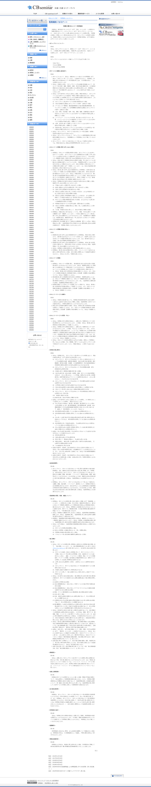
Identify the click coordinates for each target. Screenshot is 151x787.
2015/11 (31, 313)
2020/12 (31, 225)
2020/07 (31, 235)
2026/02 (31, 129)
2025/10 (31, 133)
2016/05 (31, 307)
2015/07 (31, 319)
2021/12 (31, 207)
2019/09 (31, 249)
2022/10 (31, 189)
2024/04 (31, 159)
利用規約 (40, 783)
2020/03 (31, 237)
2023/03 (31, 181)
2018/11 (31, 267)
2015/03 (31, 327)
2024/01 (31, 165)
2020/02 (31, 239)
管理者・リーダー (35, 72)
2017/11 (31, 281)
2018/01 (31, 277)
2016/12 (31, 295)
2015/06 (31, 321)
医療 (31, 57)
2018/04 (31, 273)
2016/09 (31, 299)
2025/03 (31, 143)
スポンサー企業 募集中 (52, 780)
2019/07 (31, 253)
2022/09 (31, 191)
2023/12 (31, 167)
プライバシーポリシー (59, 548)
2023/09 (31, 173)
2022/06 (31, 195)
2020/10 (31, 229)
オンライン (33, 95)
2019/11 (31, 245)
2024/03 (31, 161)
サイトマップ (41, 780)
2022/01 (31, 205)
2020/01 (31, 241)
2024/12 (31, 147)
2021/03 (31, 219)
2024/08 (31, 153)
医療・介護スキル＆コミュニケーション (38, 46)
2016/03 (31, 309)
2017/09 (31, 283)
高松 (31, 114)
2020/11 (31, 227)
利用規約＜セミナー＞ (66, 18)
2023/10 (31, 171)
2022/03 (31, 201)
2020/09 (31, 231)
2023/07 (31, 175)
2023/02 (31, 183)
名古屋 (31, 97)
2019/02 (31, 261)
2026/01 (31, 131)
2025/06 (31, 139)
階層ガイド (43, 77)
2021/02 (31, 221)
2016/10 (31, 297)
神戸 (31, 105)
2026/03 (31, 127)
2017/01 (31, 293)
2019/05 (31, 257)
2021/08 (31, 213)
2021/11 (31, 209)
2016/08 (31, 301)
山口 (31, 112)
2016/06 (31, 305)
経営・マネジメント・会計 (37, 37)
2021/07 (31, 215)
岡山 (31, 107)
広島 (31, 110)
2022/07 (31, 193)
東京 (31, 92)
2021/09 (31, 211)
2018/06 (31, 271)
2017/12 (31, 279)
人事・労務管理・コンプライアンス (38, 42)
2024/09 (31, 151)
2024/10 (31, 149)
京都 (31, 100)
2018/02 (31, 275)
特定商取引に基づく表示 (51, 783)
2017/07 (31, 285)
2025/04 (31, 141)
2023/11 (31, 169)
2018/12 (31, 265)
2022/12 (31, 187)
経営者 (31, 70)
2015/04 (31, 325)
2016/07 (31, 303)
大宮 (31, 90)
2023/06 (31, 177)
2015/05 (31, 323)
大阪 (31, 102)
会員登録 (113, 1)
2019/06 (31, 255)
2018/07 (31, 269)
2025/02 (31, 145)
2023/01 (31, 185)
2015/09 (31, 315)
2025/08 (31, 137)
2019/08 (31, 251)
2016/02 (31, 311)
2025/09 (31, 135)
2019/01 (31, 263)
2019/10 (31, 247)
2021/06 (31, 217)
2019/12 (31, 243)
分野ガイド (43, 50)
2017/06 (31, 287)
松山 (31, 117)
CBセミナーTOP (52, 18)
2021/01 (31, 223)
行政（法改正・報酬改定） (37, 39)
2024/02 (31, 163)
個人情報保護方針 (32, 780)
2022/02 (31, 203)
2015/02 (31, 329)
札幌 (31, 85)
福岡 (31, 119)
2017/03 (31, 289)
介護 (31, 60)
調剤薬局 (32, 62)
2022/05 (31, 197)
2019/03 (31, 259)
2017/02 (31, 291)
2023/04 (31, 179)
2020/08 (31, 233)
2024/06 (31, 155)
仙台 (31, 87)
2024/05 (31, 157)
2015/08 (31, 317)
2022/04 (31, 199)
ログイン (120, 1)
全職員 (31, 75)
